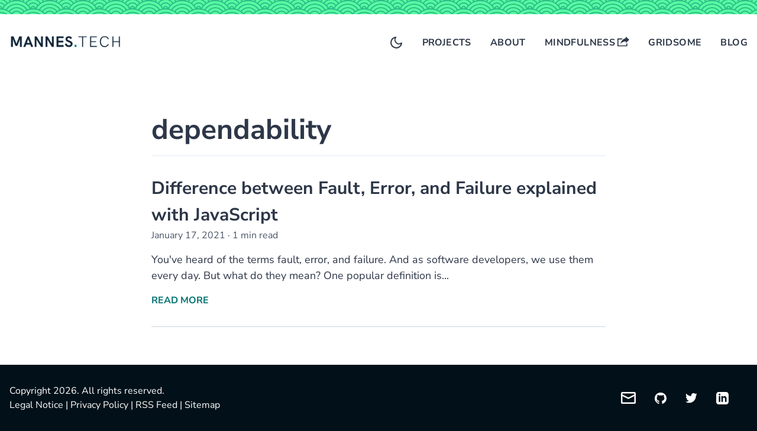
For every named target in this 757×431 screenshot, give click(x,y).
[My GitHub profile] (661, 398)
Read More (180, 300)
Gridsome (674, 42)
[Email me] (628, 398)
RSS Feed (156, 404)
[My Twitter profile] (691, 398)
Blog (734, 42)
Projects (446, 42)
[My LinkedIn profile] (722, 398)
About (508, 42)
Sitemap (202, 404)
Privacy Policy (99, 404)
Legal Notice (36, 404)
